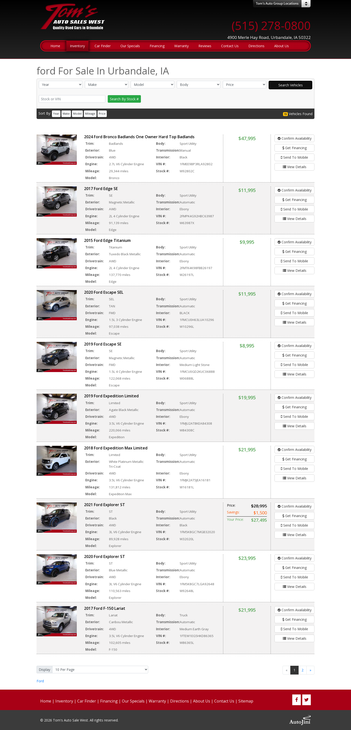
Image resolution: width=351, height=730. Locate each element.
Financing (109, 701)
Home (45, 701)
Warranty (157, 701)
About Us (201, 701)
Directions (179, 701)
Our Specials (133, 701)
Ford (40, 681)
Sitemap (245, 701)
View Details (294, 166)
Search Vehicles (290, 85)
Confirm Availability (295, 138)
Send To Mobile (294, 157)
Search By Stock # (124, 99)
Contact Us (224, 701)
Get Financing (294, 148)
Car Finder (86, 701)
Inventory (64, 701)
